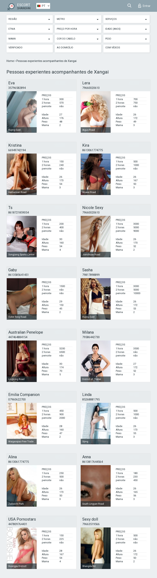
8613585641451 (18, 275)
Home (11, 61)
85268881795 (91, 399)
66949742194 (17, 150)
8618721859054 (18, 212)
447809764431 (17, 524)
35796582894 (17, 88)
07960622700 (17, 399)
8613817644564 (92, 462)
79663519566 (91, 524)
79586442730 (91, 337)
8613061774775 (92, 150)
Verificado (15, 47)
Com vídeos (112, 47)
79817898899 (91, 275)
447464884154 (17, 337)
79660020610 (91, 88)
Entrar (144, 6)
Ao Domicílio (65, 47)
